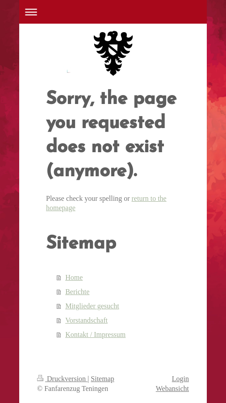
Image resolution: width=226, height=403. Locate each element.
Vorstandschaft (86, 320)
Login (180, 378)
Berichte (77, 291)
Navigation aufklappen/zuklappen (113, 11)
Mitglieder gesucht (92, 306)
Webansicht (172, 388)
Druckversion (62, 378)
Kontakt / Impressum (95, 334)
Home (74, 277)
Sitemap (102, 378)
